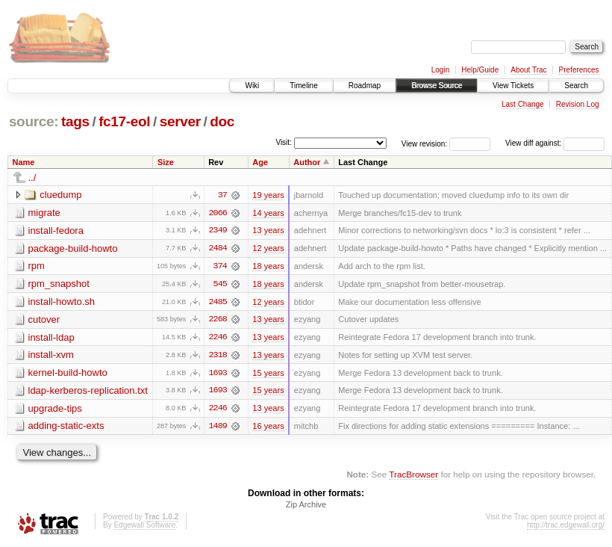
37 (222, 195)
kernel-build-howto (67, 374)
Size (165, 162)
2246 (218, 338)
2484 (218, 249)
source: (33, 121)
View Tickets (513, 85)
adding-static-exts (66, 427)
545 (220, 285)
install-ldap (51, 338)
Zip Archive (306, 506)
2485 (218, 303)
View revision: (425, 143)
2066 (218, 213)
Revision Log (577, 104)
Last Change (523, 104)
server (180, 121)
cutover (44, 320)
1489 (218, 428)
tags (75, 121)
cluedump (60, 194)
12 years (268, 248)
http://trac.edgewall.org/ (566, 527)
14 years (268, 212)
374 (220, 267)
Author (306, 162)
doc (222, 121)
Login (440, 70)
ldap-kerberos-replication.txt (88, 392)
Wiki (252, 85)
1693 (218, 374)
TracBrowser (413, 476)
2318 (218, 356)
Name (24, 162)
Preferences (579, 70)
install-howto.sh (62, 302)
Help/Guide (480, 70)
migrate (44, 212)
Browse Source (436, 85)
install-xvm (51, 356)
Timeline (303, 85)
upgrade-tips (55, 409)
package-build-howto (73, 248)
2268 (218, 321)
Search (576, 85)
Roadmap (365, 85)
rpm (36, 266)
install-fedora (56, 230)
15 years (268, 374)
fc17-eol (124, 121)
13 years (268, 230)
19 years (268, 195)
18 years (268, 266)
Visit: (283, 142)
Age (260, 162)
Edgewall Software (144, 527)
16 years (268, 428)
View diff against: (555, 143)
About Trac (528, 70)
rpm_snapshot (59, 284)
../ (32, 177)
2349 (218, 231)
